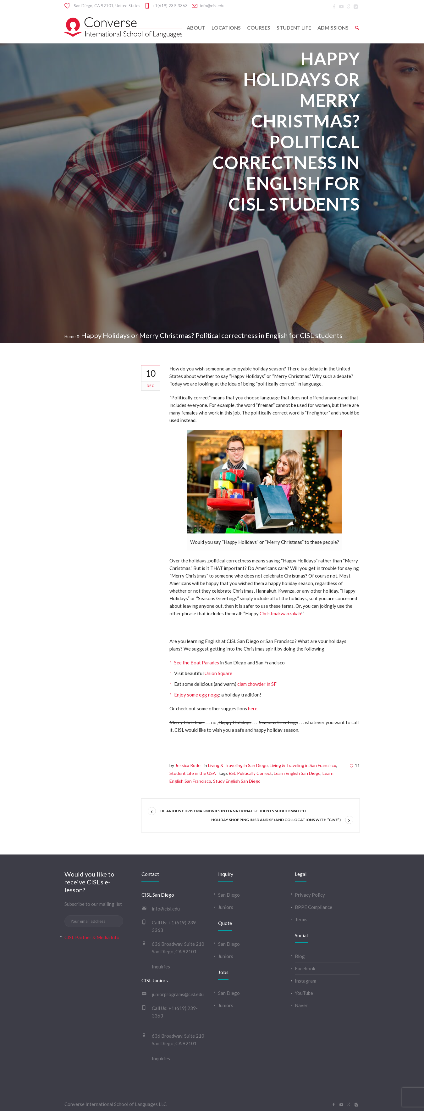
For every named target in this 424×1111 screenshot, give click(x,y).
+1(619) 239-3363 (170, 5)
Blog (300, 956)
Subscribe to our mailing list (93, 904)
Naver (301, 1005)
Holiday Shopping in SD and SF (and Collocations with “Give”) (276, 819)
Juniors (225, 907)
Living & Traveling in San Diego (238, 765)
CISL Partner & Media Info (91, 937)
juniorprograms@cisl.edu (178, 994)
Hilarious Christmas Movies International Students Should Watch (233, 811)
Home (69, 336)
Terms (301, 919)
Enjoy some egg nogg (196, 694)
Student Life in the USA (192, 773)
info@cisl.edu (212, 5)
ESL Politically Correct (250, 773)
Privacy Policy (310, 895)
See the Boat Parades (197, 662)
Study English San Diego (237, 781)
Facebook (305, 968)
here (252, 708)
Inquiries (161, 966)
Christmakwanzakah (280, 613)
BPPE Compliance (313, 907)
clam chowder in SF (257, 684)
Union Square (219, 673)
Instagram (305, 981)
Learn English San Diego (297, 773)
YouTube (304, 993)
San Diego (229, 895)
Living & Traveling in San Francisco (303, 765)
